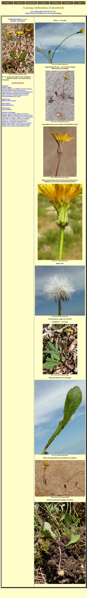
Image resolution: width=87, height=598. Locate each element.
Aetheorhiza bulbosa (15, 19)
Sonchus (58, 13)
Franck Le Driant (23, 74)
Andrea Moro (65, 64)
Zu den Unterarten (18, 83)
